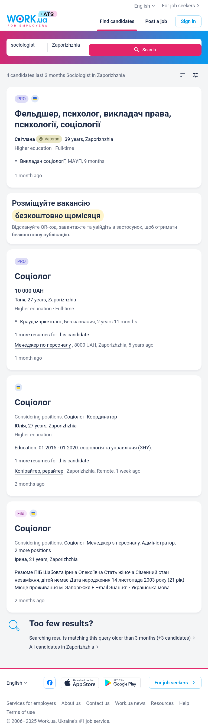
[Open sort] (183, 70)
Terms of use (20, 707)
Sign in (188, 21)
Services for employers (31, 698)
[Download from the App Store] (80, 678)
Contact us (98, 698)
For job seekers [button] (175, 677)
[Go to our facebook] (50, 678)
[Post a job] (156, 21)
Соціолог (33, 271)
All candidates (65, 642)
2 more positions (33, 545)
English (17, 678)
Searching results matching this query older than (113, 633)
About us (71, 698)
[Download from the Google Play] (122, 678)
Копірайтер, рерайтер (39, 466)
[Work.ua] (26, 21)
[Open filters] (195, 70)
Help (184, 698)
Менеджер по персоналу (43, 340)
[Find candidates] (117, 21)
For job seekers (182, 5)
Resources (162, 698)
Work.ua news (130, 698)
